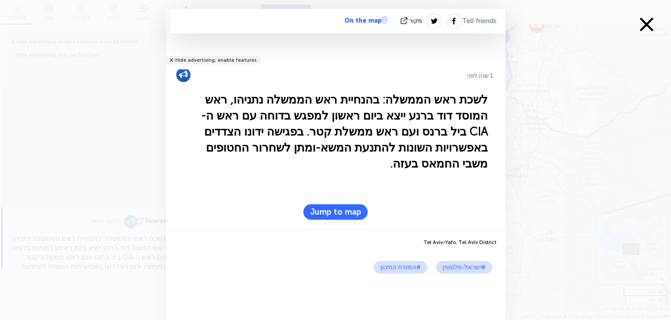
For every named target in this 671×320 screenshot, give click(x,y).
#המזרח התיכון (400, 267)
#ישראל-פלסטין (464, 267)
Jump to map (335, 212)
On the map (365, 20)
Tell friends (479, 21)
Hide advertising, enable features (216, 60)
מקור (412, 20)
